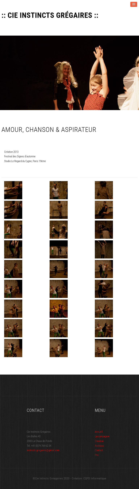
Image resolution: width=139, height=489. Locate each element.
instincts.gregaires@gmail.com (43, 450)
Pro (96, 455)
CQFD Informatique (94, 478)
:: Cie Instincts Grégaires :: (49, 15)
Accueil (98, 431)
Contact (99, 450)
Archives (99, 445)
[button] (133, 4)
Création (99, 441)
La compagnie (102, 436)
